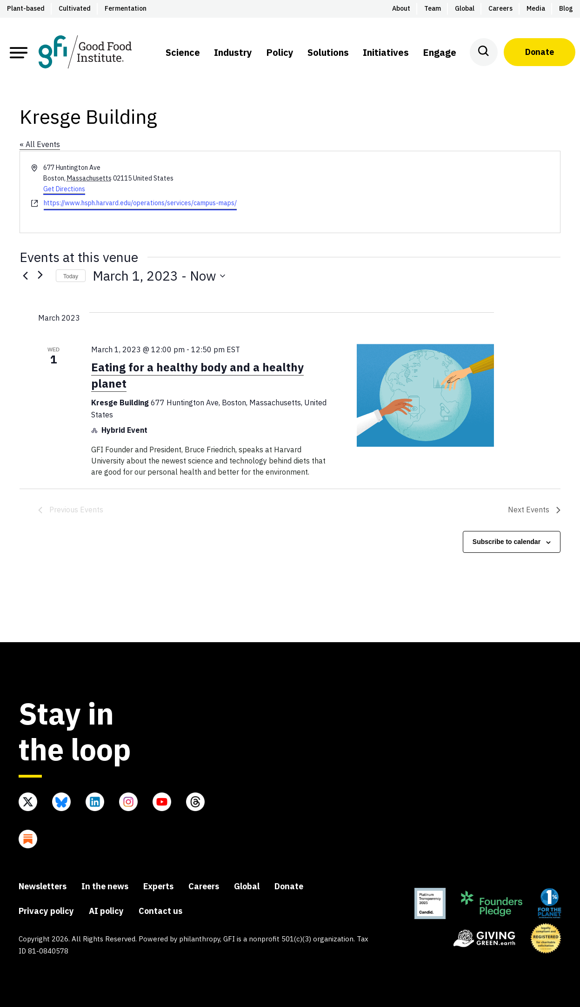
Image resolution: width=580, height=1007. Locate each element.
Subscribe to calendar (506, 541)
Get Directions (64, 189)
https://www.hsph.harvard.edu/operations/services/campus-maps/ (140, 203)
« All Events (40, 144)
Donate (539, 52)
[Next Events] (43, 276)
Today (70, 276)
